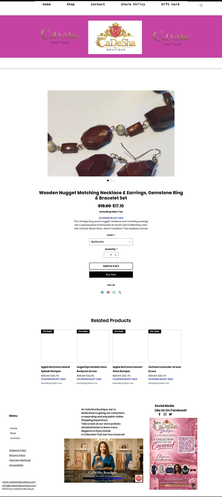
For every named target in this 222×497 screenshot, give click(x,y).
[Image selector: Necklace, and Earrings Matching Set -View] (108, 180)
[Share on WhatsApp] (114, 292)
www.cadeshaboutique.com (19, 482)
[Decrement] (106, 255)
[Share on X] (120, 292)
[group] (111, 359)
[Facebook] (159, 414)
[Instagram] (165, 414)
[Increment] (116, 255)
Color (111, 235)
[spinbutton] (111, 255)
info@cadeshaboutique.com (19, 485)
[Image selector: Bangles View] (111, 180)
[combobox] (111, 241)
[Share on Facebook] (102, 292)
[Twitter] (170, 414)
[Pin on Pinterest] (108, 292)
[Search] (201, 5)
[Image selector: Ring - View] (114, 180)
